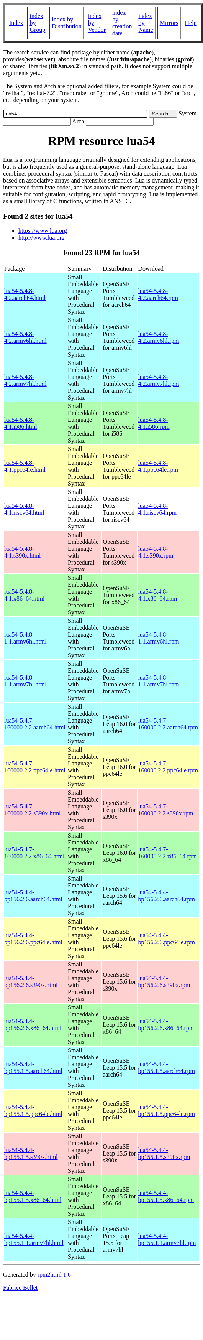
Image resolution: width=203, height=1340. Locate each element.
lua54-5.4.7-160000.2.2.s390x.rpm (165, 810)
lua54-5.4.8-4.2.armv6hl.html (25, 337)
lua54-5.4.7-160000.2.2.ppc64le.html (34, 767)
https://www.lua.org (42, 230)
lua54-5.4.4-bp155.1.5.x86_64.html (32, 1196)
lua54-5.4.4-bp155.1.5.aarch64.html (33, 1067)
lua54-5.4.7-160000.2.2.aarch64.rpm (168, 724)
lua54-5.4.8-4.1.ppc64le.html (25, 466)
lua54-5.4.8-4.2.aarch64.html (25, 294)
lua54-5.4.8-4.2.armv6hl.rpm (158, 337)
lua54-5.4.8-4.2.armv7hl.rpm (158, 380)
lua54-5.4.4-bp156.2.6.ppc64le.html (33, 938)
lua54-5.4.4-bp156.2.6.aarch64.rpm (166, 895)
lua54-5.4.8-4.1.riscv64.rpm (157, 509)
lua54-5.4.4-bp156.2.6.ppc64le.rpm (166, 938)
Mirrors (169, 23)
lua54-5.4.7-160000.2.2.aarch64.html (34, 724)
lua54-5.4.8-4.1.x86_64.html (24, 595)
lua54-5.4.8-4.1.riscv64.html (24, 509)
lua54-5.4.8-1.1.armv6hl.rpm (158, 638)
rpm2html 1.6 (54, 1274)
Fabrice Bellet (20, 1287)
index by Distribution (66, 23)
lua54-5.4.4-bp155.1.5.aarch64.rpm (166, 1067)
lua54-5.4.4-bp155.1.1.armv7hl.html (34, 1239)
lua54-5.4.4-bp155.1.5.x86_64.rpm (166, 1196)
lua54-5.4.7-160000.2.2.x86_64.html (34, 852)
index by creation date (122, 22)
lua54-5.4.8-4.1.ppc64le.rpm (158, 466)
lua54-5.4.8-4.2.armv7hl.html (25, 380)
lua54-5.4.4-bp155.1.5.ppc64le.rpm (166, 1110)
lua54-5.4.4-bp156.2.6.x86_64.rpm (166, 1024)
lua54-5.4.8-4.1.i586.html (20, 423)
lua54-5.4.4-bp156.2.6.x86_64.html (32, 1024)
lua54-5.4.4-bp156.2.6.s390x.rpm (164, 981)
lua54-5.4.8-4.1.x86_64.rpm (157, 595)
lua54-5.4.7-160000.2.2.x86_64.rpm (167, 852)
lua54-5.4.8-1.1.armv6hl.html (25, 638)
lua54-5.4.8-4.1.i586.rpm (153, 423)
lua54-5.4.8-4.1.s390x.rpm (155, 552)
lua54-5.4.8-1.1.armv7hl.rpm (158, 681)
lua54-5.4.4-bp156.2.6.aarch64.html (33, 895)
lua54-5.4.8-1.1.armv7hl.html (25, 681)
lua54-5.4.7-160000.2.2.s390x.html (32, 810)
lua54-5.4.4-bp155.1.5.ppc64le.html (33, 1110)
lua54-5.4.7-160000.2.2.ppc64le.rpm (168, 767)
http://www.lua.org (41, 237)
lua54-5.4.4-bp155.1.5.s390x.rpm (164, 1153)
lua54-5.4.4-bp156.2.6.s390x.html (31, 981)
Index (16, 23)
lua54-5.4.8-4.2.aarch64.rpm (158, 294)
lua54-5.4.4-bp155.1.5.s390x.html (31, 1153)
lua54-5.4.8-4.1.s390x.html (22, 552)
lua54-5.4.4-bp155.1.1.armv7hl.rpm (167, 1239)
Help (191, 23)
